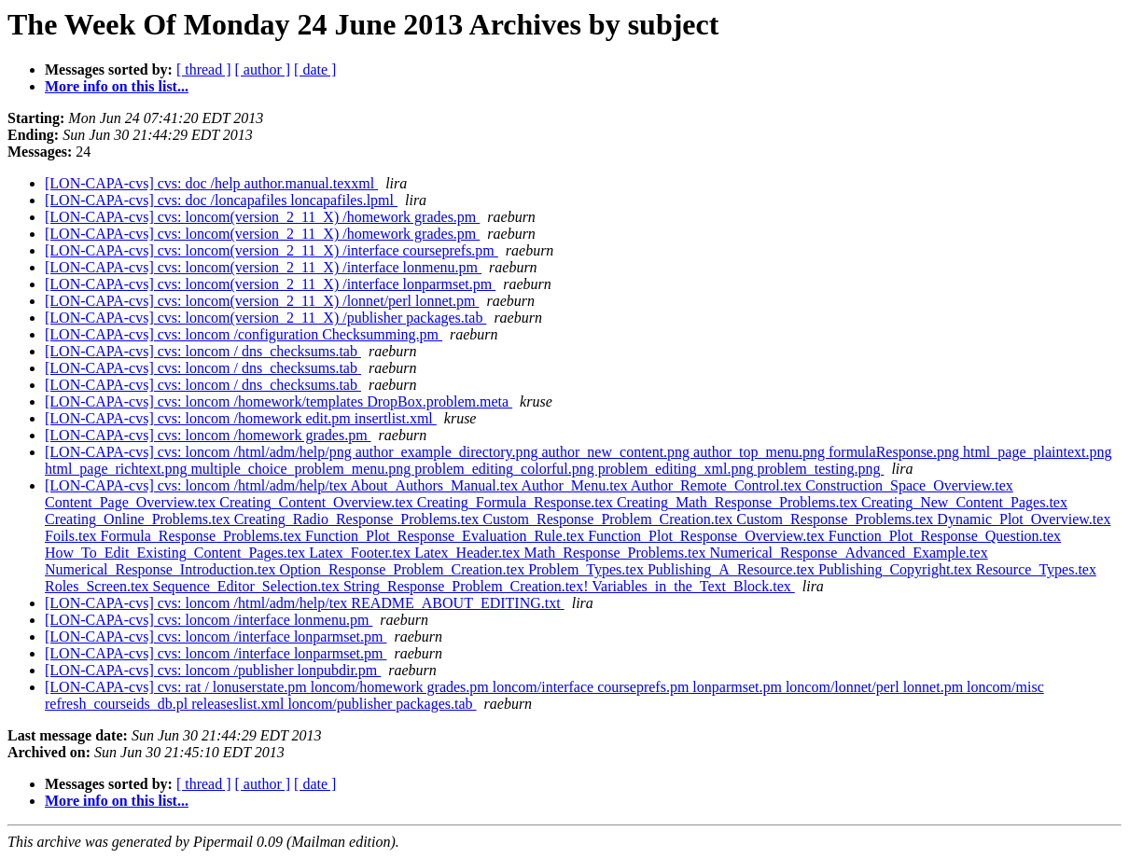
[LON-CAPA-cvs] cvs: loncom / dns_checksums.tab (203, 351)
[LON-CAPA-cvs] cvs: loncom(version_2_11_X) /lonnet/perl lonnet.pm (262, 301)
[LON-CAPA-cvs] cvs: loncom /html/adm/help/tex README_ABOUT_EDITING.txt (304, 603)
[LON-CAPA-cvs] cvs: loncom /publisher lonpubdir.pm (213, 670)
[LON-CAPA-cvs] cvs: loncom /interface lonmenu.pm (208, 620)
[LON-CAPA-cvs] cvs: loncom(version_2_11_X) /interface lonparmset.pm (270, 284)
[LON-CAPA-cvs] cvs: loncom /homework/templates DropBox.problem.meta (278, 401)
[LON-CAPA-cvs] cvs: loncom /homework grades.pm (208, 435)
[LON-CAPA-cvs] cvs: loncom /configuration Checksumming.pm (243, 334)
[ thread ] (203, 69)
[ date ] (315, 69)
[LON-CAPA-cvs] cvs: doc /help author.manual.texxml (211, 183)
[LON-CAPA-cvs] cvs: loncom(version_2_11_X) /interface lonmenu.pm (263, 267)
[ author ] (263, 69)
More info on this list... (116, 86)
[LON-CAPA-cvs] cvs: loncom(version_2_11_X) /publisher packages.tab (265, 317)
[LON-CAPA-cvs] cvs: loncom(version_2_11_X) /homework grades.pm (262, 217)
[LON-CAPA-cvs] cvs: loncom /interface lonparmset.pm (215, 636)
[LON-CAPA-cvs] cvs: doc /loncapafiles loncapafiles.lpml (221, 200)
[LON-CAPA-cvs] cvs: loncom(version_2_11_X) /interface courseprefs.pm (271, 250)
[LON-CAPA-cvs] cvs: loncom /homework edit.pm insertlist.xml (241, 418)
